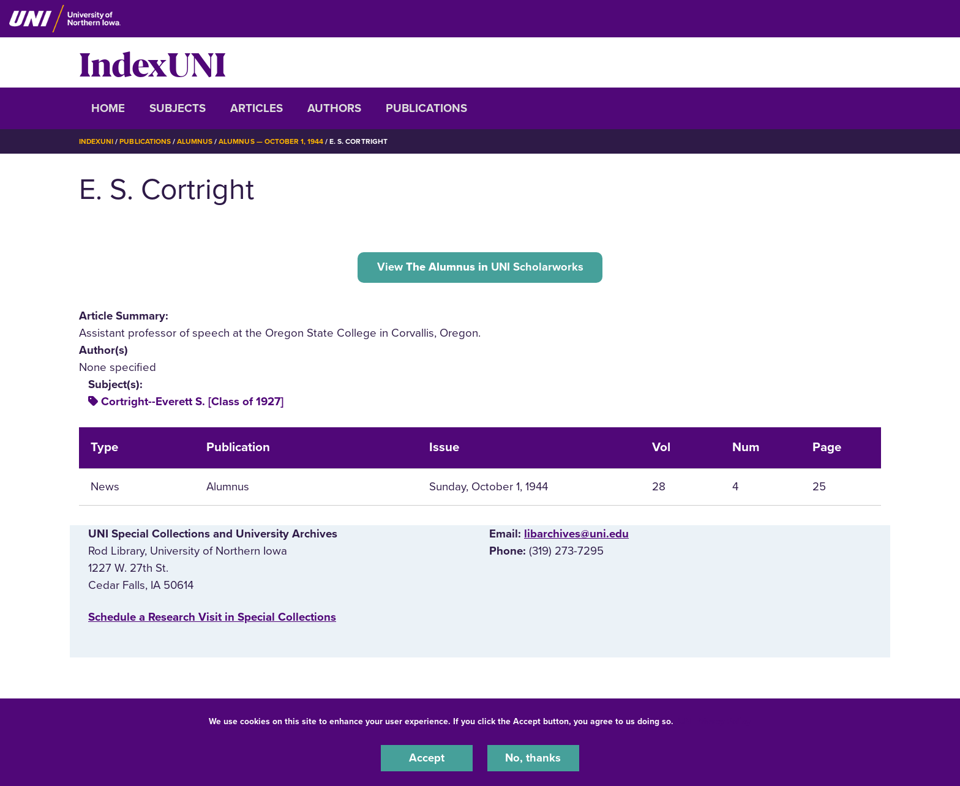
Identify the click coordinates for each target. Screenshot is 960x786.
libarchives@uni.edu (576, 534)
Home (108, 108)
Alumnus (195, 141)
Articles (256, 108)
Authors (334, 108)
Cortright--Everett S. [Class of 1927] (192, 402)
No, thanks (533, 758)
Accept (426, 758)
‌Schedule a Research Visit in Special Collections (212, 617)
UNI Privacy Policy (714, 721)
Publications (426, 108)
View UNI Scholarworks (480, 267)
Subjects (177, 108)
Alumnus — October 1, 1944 (271, 141)
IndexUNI (152, 62)
